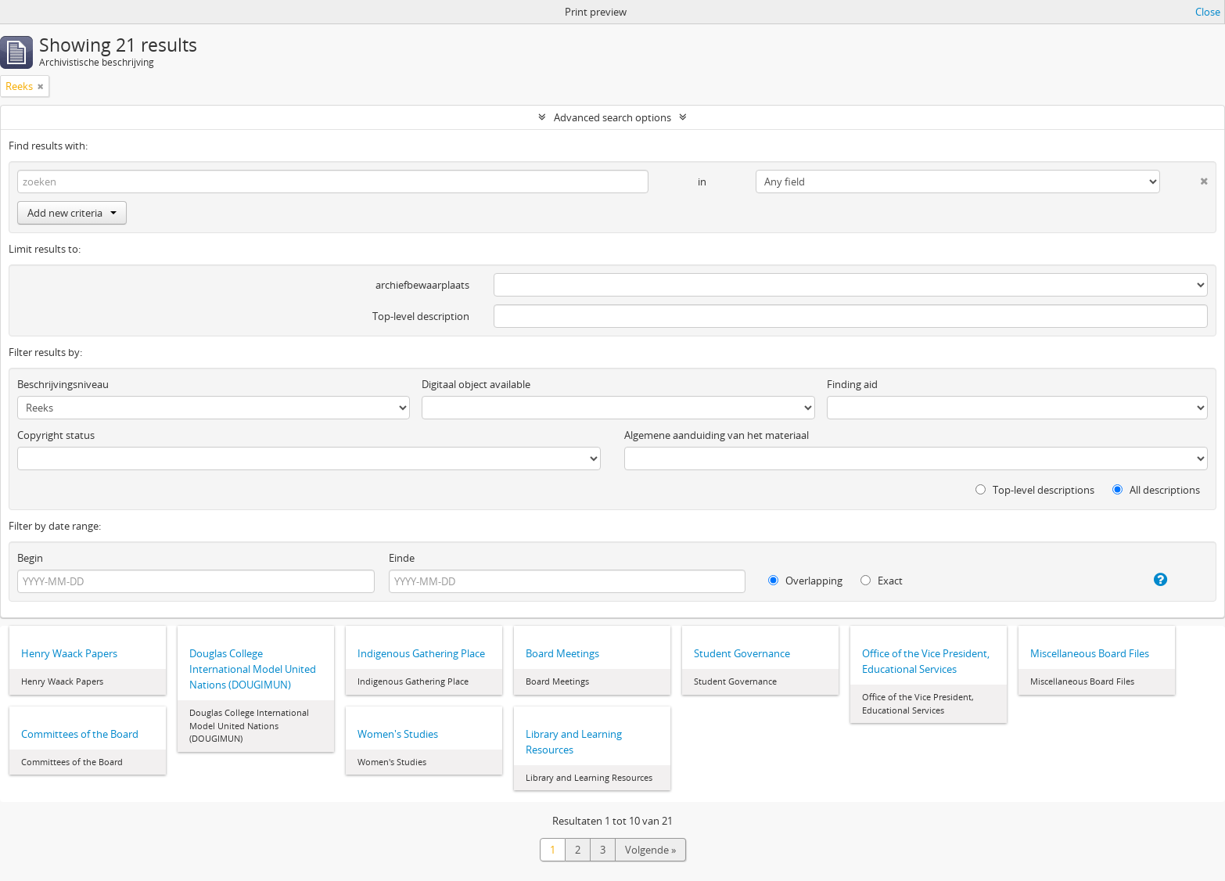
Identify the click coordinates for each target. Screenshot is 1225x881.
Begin (30, 558)
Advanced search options (612, 117)
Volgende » (650, 850)
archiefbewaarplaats (422, 285)
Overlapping (805, 581)
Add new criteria (72, 213)
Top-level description (420, 316)
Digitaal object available (476, 384)
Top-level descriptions (1034, 490)
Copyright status (56, 435)
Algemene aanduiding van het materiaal (716, 435)
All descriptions (1156, 490)
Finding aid (852, 384)
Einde (402, 558)
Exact (881, 581)
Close (1207, 12)
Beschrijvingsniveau (63, 384)
